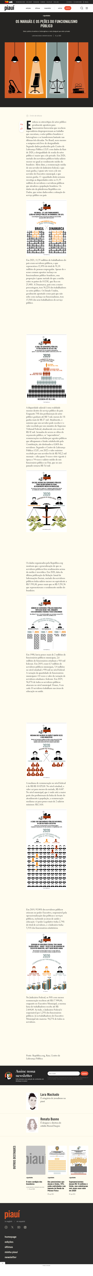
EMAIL (85, 2)
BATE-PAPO (78, 2)
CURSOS (43, 2)
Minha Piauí (11, 1252)
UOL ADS (56, 2)
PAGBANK (36, 2)
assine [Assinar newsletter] (84, 1073)
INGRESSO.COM (20, 2)
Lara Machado (49, 1094)
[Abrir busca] (82, 8)
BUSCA (69, 2)
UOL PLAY (49, 2)
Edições (9, 1241)
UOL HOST (29, 2)
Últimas (9, 1246)
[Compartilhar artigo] (21, 128)
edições (28, 8)
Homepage (10, 1236)
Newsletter (10, 1257)
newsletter (47, 8)
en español (21, 1221)
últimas (37, 8)
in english (8, 1221)
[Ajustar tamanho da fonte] (21, 124)
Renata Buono (49, 1119)
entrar (60, 8)
